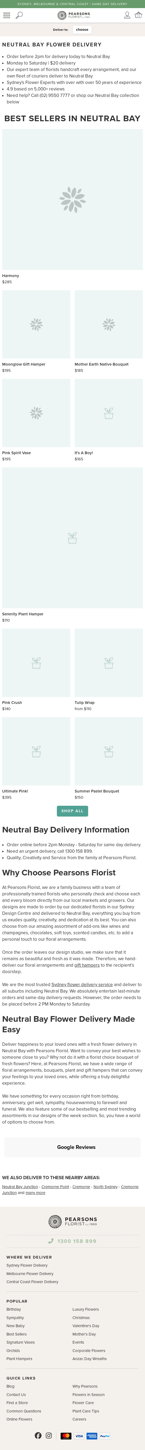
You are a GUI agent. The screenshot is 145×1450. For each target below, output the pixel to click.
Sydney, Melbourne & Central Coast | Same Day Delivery (72, 4)
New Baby (15, 1300)
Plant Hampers (19, 1333)
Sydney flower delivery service (82, 984)
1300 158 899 (72, 1216)
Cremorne (81, 1161)
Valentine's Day (85, 1300)
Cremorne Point (55, 1161)
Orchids (13, 1325)
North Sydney (106, 1161)
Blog (10, 1360)
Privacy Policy (94, 1444)
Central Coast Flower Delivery (32, 1256)
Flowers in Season (88, 1369)
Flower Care (83, 1377)
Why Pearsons (85, 1360)
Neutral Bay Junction (20, 1161)
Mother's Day (84, 1308)
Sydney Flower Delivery (26, 1239)
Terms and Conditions (58, 1444)
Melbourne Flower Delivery (29, 1248)
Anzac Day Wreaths (89, 1333)
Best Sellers (16, 1308)
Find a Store (17, 1377)
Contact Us (16, 1369)
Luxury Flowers (85, 1284)
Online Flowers (19, 1393)
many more (35, 1167)
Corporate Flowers (88, 1325)
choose (82, 29)
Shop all (72, 811)
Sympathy (15, 1292)
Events (78, 1316)
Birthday (13, 1284)
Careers (79, 1393)
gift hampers (87, 965)
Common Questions (23, 1385)
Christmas (81, 1292)
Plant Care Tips (85, 1385)
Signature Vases (20, 1316)
